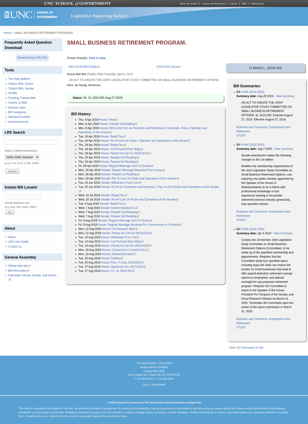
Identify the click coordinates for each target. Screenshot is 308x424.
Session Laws (16, 107)
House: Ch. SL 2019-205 (118, 271)
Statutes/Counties (19, 117)
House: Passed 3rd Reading (119, 161)
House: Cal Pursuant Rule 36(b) (122, 149)
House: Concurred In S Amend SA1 (125, 250)
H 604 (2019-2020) (252, 92)
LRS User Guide (18, 241)
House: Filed (108, 119)
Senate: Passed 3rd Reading (120, 216)
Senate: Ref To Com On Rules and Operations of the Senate (140, 178)
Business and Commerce (252, 127)
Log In (146, 384)
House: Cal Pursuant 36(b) (120, 229)
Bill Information (18, 270)
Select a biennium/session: (21, 150)
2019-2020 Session (169, 66)
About (11, 237)
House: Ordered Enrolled (119, 254)
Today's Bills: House (20, 83)
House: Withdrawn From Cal (120, 237)
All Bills (12, 93)
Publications (257, 3)
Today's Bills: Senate (21, 88)
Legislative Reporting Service (99, 15)
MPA (244, 3)
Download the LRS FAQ (32, 57)
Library (233, 3)
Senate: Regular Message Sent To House (125, 220)
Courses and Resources (214, 3)
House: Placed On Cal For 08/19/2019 (126, 245)
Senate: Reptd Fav (114, 195)
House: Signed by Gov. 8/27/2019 (123, 266)
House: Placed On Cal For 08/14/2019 (127, 233)
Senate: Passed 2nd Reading (120, 212)
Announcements (18, 121)
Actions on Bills (17, 102)
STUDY (241, 135)
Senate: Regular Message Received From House (133, 170)
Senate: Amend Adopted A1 (119, 208)
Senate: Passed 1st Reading (120, 174)
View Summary (285, 96)
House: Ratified (112, 258)
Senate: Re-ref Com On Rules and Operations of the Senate (139, 199)
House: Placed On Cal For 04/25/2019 (126, 153)
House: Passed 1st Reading (118, 124)
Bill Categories (17, 112)
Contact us (14, 246)
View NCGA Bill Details (84, 66)
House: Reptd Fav (113, 136)
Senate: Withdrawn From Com (121, 182)
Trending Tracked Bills (22, 98)
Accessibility (158, 384)
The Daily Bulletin (19, 79)
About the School (189, 3)
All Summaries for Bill (250, 347)
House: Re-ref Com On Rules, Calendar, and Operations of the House (145, 140)
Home (7, 33)
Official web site (19, 265)
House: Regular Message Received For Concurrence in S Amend (140, 224)
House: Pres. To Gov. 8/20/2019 (122, 262)
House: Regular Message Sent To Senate (126, 166)
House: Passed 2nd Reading (120, 157)
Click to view (97, 58)
